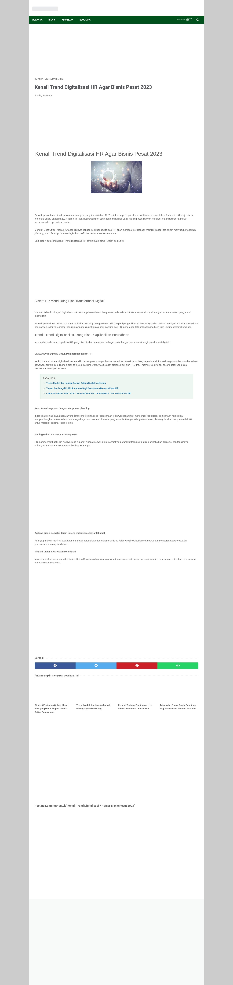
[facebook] (48, 704)
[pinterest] (103, 704)
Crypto (193, 255)
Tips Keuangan (184, 225)
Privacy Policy (116, 934)
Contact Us (86, 934)
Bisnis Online (187, 237)
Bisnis (54, 14)
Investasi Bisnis (178, 255)
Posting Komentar (44, 100)
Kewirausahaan (165, 225)
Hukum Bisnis (164, 273)
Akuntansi (162, 255)
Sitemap (130, 934)
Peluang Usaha (164, 249)
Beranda (40, 14)
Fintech (176, 261)
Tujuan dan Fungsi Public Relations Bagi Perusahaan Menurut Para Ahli (82, 423)
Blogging (87, 14)
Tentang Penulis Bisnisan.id (150, 934)
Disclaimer (100, 934)
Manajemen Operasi (167, 267)
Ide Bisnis (176, 218)
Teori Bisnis (181, 249)
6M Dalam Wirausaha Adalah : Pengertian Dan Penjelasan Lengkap (175, 195)
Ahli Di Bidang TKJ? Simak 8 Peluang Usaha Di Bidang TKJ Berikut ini (175, 168)
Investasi (161, 243)
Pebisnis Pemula (179, 231)
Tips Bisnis (162, 218)
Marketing (162, 231)
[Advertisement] (89, 46)
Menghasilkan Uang (167, 237)
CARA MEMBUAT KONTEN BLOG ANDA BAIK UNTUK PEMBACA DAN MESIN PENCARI (88, 428)
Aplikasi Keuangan (179, 243)
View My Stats (164, 299)
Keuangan (70, 14)
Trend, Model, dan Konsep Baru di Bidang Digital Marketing (76, 417)
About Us (73, 934)
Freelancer (186, 267)
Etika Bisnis (162, 261)
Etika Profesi (189, 261)
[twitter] (75, 704)
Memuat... (161, 284)
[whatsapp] (130, 704)
